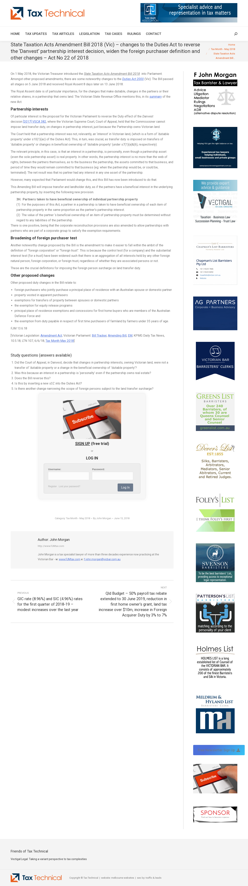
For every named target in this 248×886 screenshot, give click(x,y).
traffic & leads (153, 877)
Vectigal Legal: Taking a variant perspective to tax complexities (49, 859)
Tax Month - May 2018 (78, 518)
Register (52, 486)
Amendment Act (51, 335)
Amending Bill (117, 335)
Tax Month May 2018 (60, 341)
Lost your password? (69, 486)
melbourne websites (122, 877)
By (102, 518)
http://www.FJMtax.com (51, 546)
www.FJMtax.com (69, 559)
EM (130, 335)
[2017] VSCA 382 (34, 121)
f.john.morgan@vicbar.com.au (102, 559)
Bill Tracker (99, 335)
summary (155, 96)
